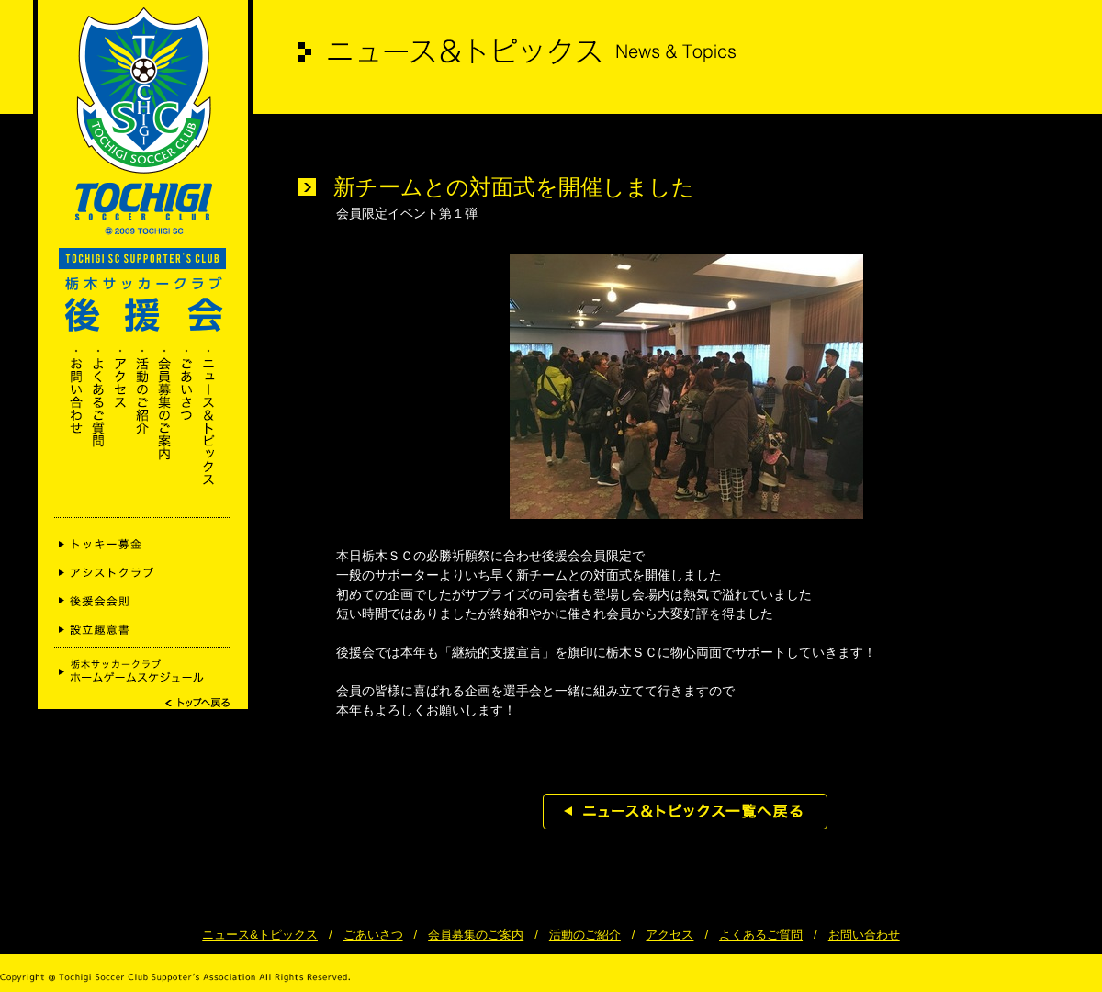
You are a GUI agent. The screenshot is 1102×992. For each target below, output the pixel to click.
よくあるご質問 (761, 934)
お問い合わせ (864, 934)
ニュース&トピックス (260, 934)
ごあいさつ (373, 934)
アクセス (669, 934)
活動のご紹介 (585, 934)
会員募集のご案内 (475, 934)
